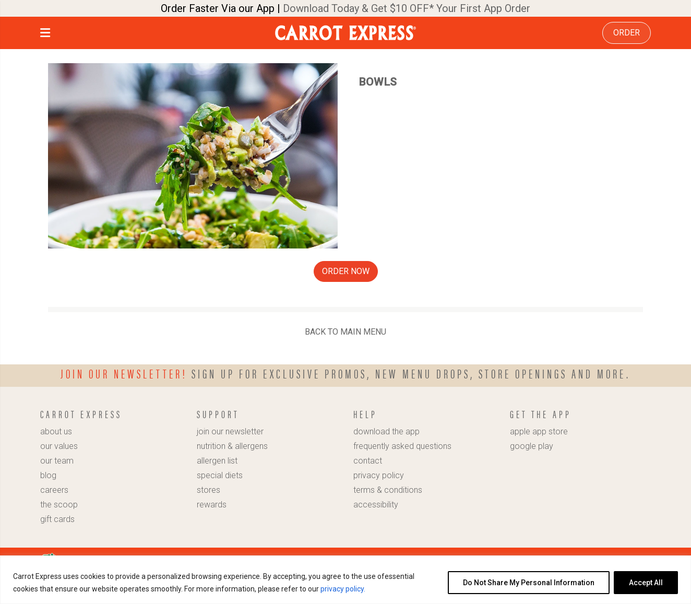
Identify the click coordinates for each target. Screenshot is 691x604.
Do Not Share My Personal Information (528, 582)
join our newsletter (230, 431)
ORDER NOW (346, 271)
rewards (212, 505)
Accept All (646, 582)
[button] (45, 34)
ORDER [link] (626, 33)
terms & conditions (387, 490)
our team (57, 461)
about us (56, 431)
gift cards (57, 519)
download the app (386, 431)
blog (48, 475)
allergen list (217, 461)
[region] (345, 579)
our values (59, 446)
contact (367, 461)
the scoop (59, 505)
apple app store (539, 431)
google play (531, 446)
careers (54, 490)
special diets (220, 475)
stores (208, 490)
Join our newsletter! (124, 373)
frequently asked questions (402, 446)
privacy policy (378, 475)
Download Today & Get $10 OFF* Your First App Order (406, 8)
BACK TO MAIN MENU (345, 332)
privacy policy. (342, 589)
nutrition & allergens (232, 446)
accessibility (375, 505)
